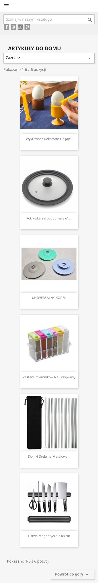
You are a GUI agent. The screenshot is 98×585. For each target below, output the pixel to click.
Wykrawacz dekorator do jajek (49, 139)
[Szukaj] (49, 19)
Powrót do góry (72, 575)
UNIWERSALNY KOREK (49, 297)
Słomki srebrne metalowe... (49, 456)
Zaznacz (49, 58)
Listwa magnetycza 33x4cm (49, 536)
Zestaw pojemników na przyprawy (49, 377)
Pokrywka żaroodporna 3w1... (49, 218)
